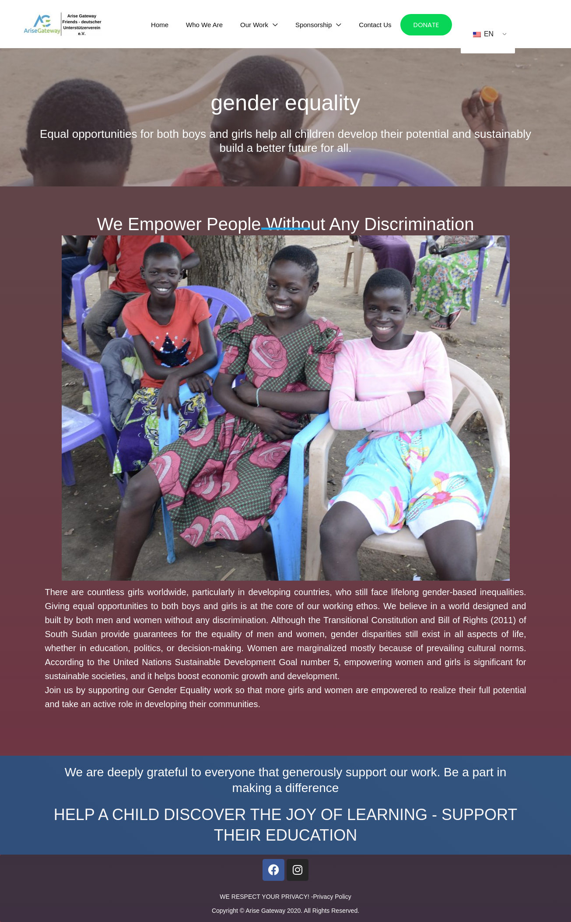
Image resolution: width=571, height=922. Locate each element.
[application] (284, 24)
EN (483, 34)
